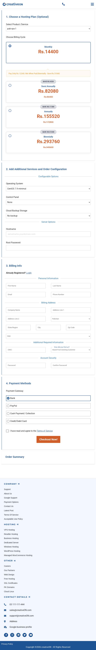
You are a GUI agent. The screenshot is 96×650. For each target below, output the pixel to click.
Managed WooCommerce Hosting (18, 555)
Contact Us (8, 506)
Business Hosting (11, 538)
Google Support (10, 498)
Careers (7, 566)
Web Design (9, 575)
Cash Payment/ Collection (20, 413)
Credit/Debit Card (16, 421)
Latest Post (8, 510)
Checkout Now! (48, 439)
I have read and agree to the (29, 431)
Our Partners (9, 570)
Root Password (13, 242)
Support (7, 489)
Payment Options (11, 502)
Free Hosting (9, 579)
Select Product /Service (17, 24)
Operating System (14, 183)
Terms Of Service (11, 515)
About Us (8, 494)
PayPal (11, 406)
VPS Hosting (9, 530)
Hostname (11, 229)
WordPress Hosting (12, 551)
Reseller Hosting (11, 534)
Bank (10, 398)
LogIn (29, 273)
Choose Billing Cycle (15, 37)
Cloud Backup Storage (16, 210)
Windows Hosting (11, 547)
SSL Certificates (10, 583)
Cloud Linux (9, 591)
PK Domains (9, 587)
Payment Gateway (14, 391)
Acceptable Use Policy (13, 519)
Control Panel (12, 197)
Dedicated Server (11, 542)
